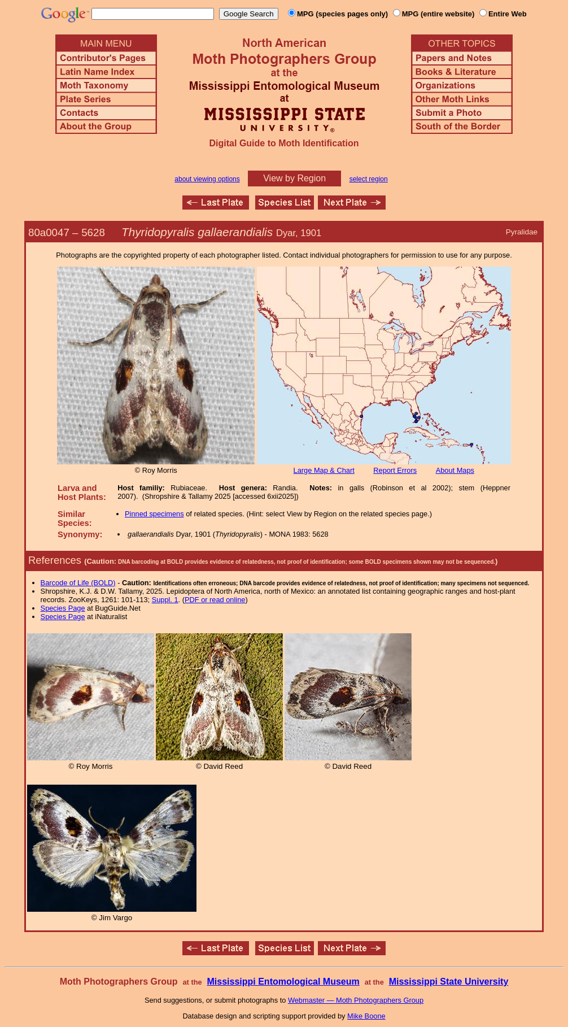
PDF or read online (215, 599)
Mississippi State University (449, 981)
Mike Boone (366, 1016)
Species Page (63, 608)
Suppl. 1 (165, 599)
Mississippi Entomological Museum (283, 981)
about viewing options (206, 179)
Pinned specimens (154, 514)
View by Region (294, 178)
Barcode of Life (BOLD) (78, 582)
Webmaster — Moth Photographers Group (355, 1000)
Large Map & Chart (324, 470)
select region (368, 179)
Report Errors (395, 470)
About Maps (455, 470)
